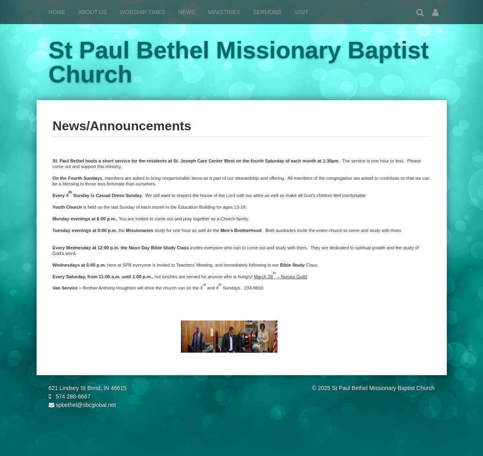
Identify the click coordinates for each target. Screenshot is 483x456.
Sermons (267, 12)
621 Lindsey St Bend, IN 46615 (88, 388)
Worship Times (142, 12)
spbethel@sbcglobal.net (82, 405)
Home (57, 12)
